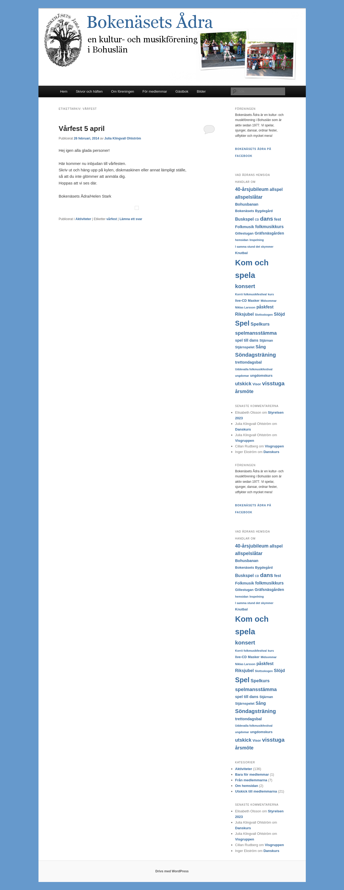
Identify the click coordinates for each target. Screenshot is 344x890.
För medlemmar (154, 91)
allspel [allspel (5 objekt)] (276, 189)
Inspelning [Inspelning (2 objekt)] (256, 240)
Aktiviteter (83, 219)
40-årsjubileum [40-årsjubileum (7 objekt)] (252, 189)
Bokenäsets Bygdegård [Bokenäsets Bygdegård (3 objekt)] (254, 211)
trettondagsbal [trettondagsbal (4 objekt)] (248, 362)
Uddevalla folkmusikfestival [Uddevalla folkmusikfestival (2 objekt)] (254, 369)
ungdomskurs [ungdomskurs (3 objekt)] (261, 376)
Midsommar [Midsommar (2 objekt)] (269, 300)
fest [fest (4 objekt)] (277, 219)
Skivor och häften (89, 91)
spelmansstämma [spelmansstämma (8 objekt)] (256, 333)
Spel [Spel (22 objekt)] (242, 323)
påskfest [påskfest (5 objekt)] (264, 307)
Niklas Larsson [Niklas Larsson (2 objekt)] (245, 307)
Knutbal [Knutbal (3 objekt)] (241, 253)
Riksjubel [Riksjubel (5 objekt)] (244, 314)
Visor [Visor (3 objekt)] (257, 384)
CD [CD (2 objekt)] (257, 219)
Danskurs (243, 429)
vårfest (111, 219)
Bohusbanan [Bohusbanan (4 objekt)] (246, 204)
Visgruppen (244, 441)
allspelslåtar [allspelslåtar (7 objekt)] (248, 197)
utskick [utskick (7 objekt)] (243, 383)
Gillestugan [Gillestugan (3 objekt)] (244, 233)
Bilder (201, 91)
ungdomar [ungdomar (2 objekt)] (242, 375)
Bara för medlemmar (252, 774)
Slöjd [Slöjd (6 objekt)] (279, 314)
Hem (63, 91)
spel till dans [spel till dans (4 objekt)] (246, 340)
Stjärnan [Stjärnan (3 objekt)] (266, 340)
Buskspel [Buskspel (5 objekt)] (244, 219)
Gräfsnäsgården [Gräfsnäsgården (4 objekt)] (269, 233)
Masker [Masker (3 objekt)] (254, 301)
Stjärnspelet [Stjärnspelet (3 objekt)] (245, 347)
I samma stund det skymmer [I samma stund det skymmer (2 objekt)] (254, 246)
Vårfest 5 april (82, 129)
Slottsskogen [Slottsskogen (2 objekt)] (264, 314)
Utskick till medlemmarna (256, 791)
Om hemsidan (246, 786)
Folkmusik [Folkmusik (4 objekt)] (244, 227)
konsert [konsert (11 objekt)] (245, 286)
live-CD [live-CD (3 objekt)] (241, 301)
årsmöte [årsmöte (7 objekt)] (244, 391)
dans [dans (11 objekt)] (266, 219)
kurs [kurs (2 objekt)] (271, 294)
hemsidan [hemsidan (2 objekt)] (242, 240)
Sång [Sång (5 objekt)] (261, 347)
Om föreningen (122, 91)
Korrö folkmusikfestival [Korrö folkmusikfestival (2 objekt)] (251, 294)
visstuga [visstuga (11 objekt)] (273, 383)
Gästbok (181, 91)
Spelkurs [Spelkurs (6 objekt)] (259, 324)
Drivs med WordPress (172, 871)
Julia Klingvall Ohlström (122, 138)
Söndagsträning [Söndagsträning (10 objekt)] (255, 355)
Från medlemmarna (251, 780)
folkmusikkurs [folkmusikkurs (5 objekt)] (269, 226)
